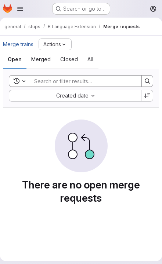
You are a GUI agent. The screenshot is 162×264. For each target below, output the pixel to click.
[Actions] (55, 44)
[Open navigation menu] (20, 9)
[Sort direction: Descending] (147, 96)
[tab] (14, 59)
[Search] (82, 81)
